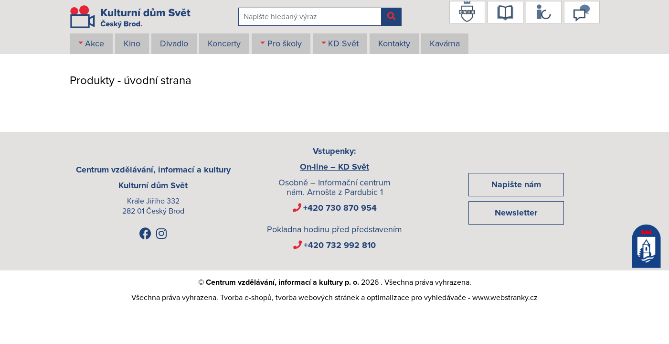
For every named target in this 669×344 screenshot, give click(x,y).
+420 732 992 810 (340, 245)
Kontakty (394, 43)
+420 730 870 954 (340, 208)
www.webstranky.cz (505, 297)
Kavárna (445, 43)
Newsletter (516, 212)
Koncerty (224, 43)
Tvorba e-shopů (246, 297)
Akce (94, 43)
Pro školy (284, 43)
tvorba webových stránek (317, 297)
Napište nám (516, 184)
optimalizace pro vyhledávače (416, 297)
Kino (132, 43)
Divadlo (174, 43)
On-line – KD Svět (334, 166)
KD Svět (343, 43)
